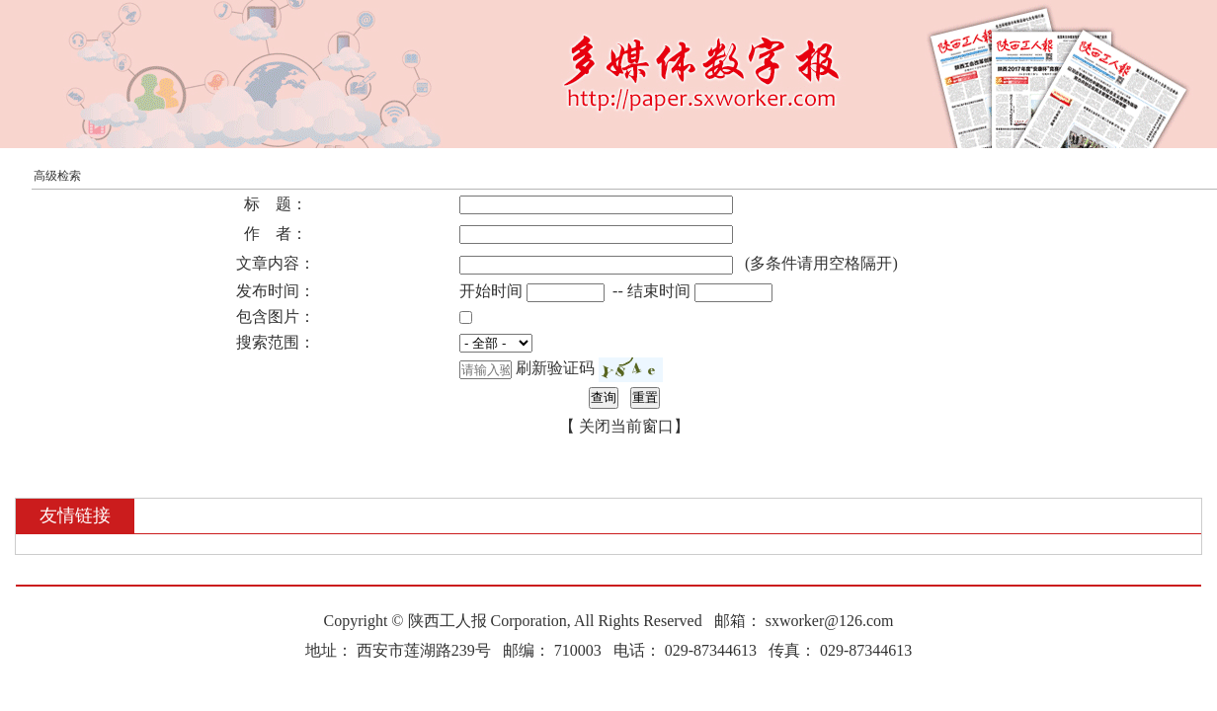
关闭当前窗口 (626, 426)
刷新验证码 (555, 367)
